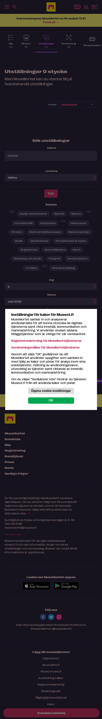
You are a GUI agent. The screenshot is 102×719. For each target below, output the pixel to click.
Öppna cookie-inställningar (51, 391)
